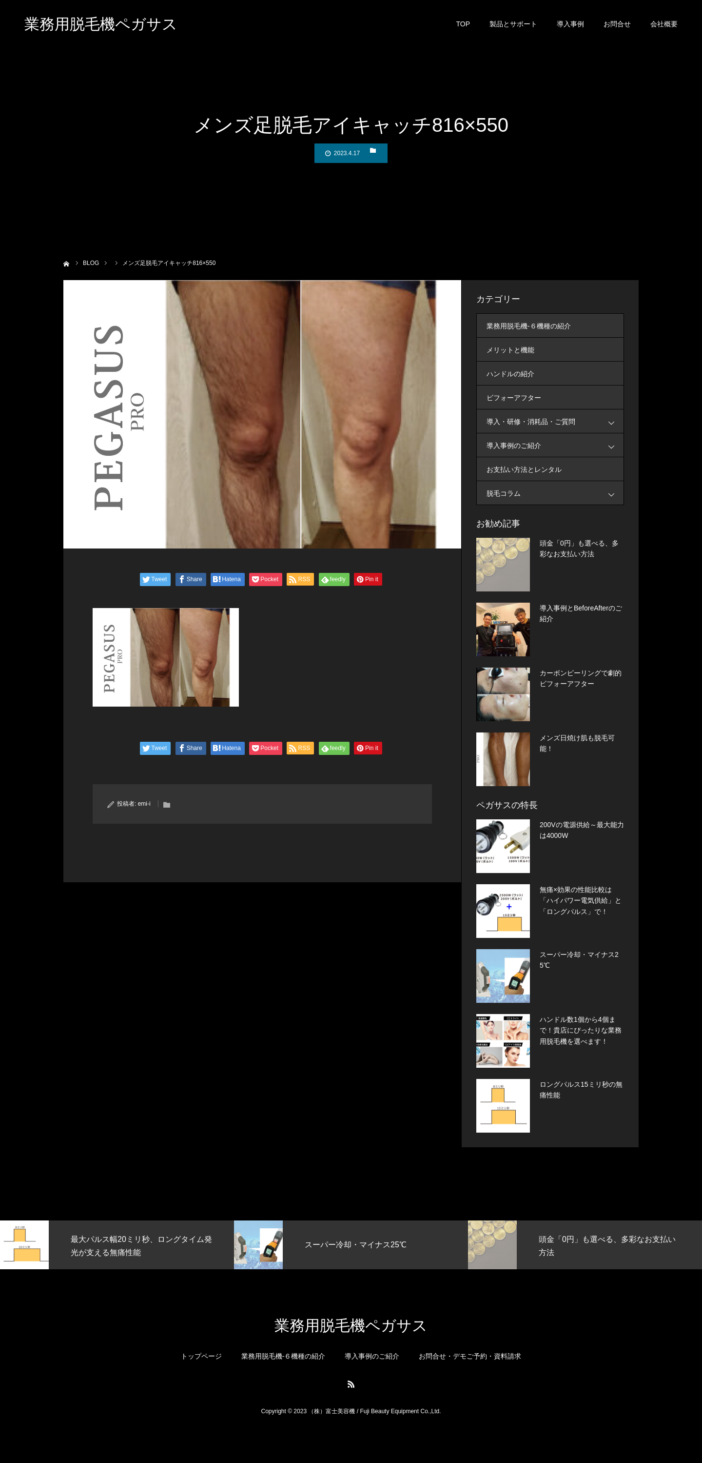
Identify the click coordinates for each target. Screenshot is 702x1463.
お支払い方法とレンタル (524, 469)
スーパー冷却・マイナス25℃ (579, 960)
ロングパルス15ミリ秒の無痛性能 (581, 1089)
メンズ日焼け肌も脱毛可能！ (577, 743)
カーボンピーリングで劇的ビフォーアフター (581, 678)
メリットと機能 (510, 350)
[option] (117, 1244)
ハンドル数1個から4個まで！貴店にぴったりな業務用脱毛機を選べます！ (581, 1030)
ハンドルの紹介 (510, 374)
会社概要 (664, 24)
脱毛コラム (555, 493)
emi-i (144, 803)
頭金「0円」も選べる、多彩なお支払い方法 (579, 548)
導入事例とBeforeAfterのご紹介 (581, 613)
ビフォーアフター (514, 398)
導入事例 (570, 24)
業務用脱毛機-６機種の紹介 (529, 326)
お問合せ (617, 24)
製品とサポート (513, 24)
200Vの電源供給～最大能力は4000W (582, 830)
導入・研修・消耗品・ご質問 (555, 421)
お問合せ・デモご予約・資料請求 (470, 1356)
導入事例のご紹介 (555, 445)
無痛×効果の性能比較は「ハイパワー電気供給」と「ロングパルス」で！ (581, 900)
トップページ (201, 1356)
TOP (463, 24)
